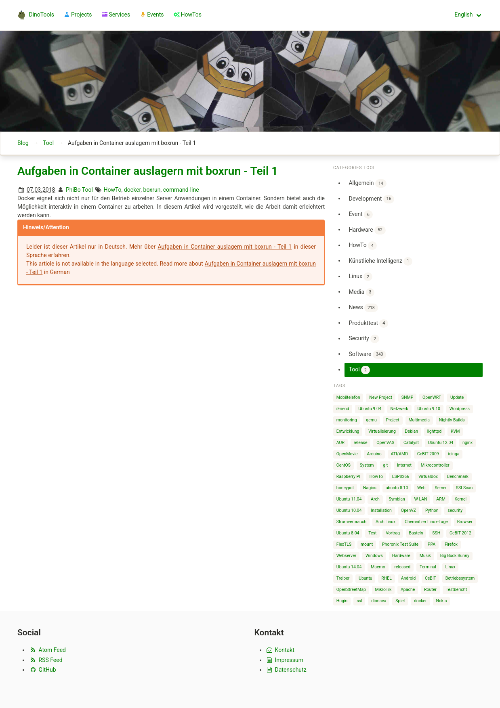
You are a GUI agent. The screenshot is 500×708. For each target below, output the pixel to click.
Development (371, 199)
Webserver (346, 555)
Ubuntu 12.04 (441, 442)
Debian (411, 431)
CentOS (343, 465)
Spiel (400, 600)
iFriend (342, 408)
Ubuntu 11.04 (349, 499)
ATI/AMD (399, 454)
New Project (380, 397)
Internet (404, 465)
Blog (23, 143)
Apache (408, 589)
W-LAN (420, 499)
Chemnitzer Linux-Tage (426, 521)
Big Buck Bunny (454, 555)
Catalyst (411, 442)
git (385, 465)
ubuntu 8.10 (397, 487)
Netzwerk (399, 408)
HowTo (112, 189)
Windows (374, 555)
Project (392, 420)
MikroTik (383, 589)
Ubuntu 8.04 (347, 533)
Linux (360, 276)
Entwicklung (347, 431)
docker (132, 189)
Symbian (397, 499)
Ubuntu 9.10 (428, 408)
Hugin (342, 600)
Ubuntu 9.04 (369, 408)
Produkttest (368, 323)
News (363, 308)
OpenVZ (408, 510)
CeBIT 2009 (428, 454)
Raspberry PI (348, 476)
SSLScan (464, 487)
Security (364, 339)
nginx (467, 442)
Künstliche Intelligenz (380, 261)
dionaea (378, 600)
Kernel (461, 499)
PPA (431, 544)
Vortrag (393, 533)
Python (432, 510)
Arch (375, 499)
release (361, 442)
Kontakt (280, 650)
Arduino (374, 454)
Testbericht (456, 589)
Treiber (342, 578)
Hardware (367, 230)
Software (367, 354)
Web (421, 487)
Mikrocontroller (435, 465)
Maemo (378, 567)
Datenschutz (286, 669)
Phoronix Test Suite (400, 544)
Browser (465, 521)
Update (457, 397)
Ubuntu (365, 578)
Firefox (451, 544)
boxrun (152, 189)
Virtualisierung (382, 431)
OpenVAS (385, 442)
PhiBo (73, 189)
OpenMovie (347, 454)
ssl (359, 600)
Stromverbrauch (351, 521)
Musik (425, 555)
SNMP (407, 397)
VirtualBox (428, 476)
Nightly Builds (452, 420)
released (403, 567)
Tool (48, 143)
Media (361, 292)
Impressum (285, 660)
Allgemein (367, 183)
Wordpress (460, 408)
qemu (371, 420)
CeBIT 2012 (460, 533)
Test (372, 533)
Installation (381, 510)
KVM (455, 431)
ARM (440, 499)
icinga (454, 454)
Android (408, 578)
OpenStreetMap (351, 589)
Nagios (369, 487)
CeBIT (430, 578)
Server (441, 487)
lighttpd (434, 431)
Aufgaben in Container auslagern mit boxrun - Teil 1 (147, 171)
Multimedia (418, 420)
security (454, 510)
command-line (181, 189)
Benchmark (457, 476)
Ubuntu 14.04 (349, 567)
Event (360, 214)
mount (367, 544)
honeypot (345, 487)
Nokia (441, 600)
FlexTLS (343, 544)
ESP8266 (400, 476)
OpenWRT (431, 397)
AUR (340, 442)
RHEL (386, 578)
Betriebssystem (460, 578)
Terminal (428, 567)
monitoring (346, 420)
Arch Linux (385, 521)
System (367, 465)
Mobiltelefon (348, 397)
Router (430, 589)
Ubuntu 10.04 (349, 510)
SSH (436, 533)
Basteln (416, 533)
